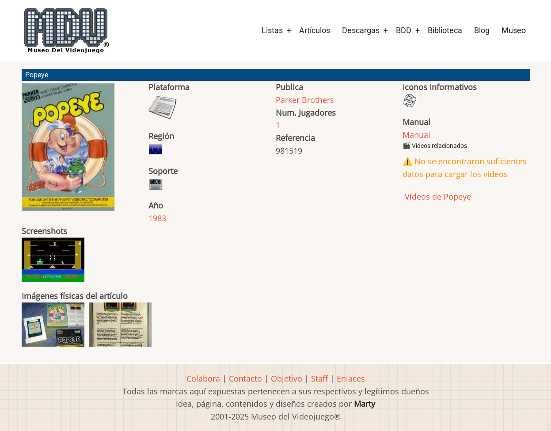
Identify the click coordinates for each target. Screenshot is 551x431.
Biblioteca (445, 30)
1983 (157, 218)
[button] (68, 151)
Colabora (203, 378)
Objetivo (286, 378)
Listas (272, 30)
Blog (482, 30)
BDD (403, 30)
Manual (416, 134)
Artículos (314, 30)
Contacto (245, 378)
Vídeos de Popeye (437, 196)
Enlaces (351, 378)
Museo (514, 30)
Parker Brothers (305, 100)
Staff (319, 378)
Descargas (361, 30)
